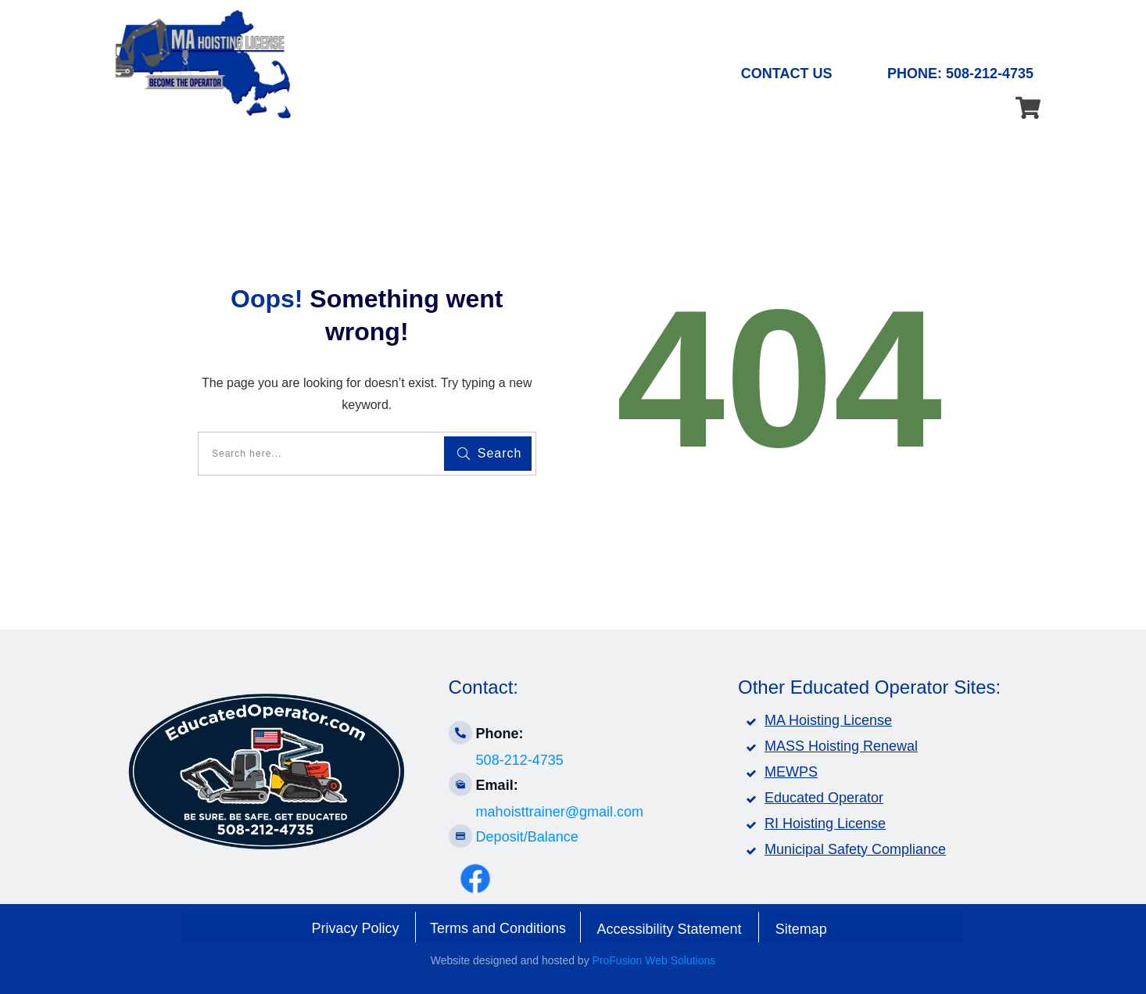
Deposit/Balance (527, 837)
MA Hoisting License (828, 720)
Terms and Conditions (498, 928)
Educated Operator (824, 798)
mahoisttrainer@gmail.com (559, 812)
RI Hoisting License (825, 823)
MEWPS (791, 772)
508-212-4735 (520, 760)
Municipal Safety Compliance (855, 849)
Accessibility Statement (669, 929)
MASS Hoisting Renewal (841, 746)
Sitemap (801, 929)
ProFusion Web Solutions (654, 960)
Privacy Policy (355, 928)
